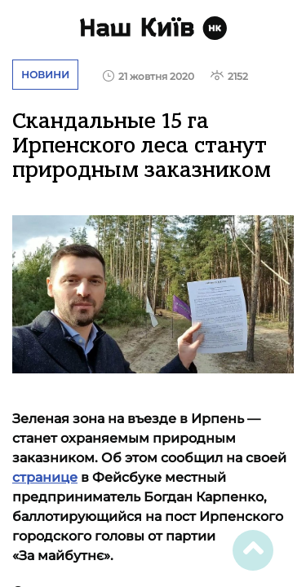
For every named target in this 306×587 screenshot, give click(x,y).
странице (45, 477)
